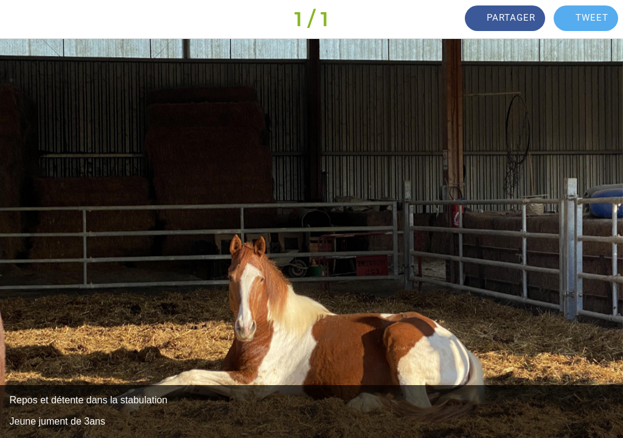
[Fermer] (19, 19)
